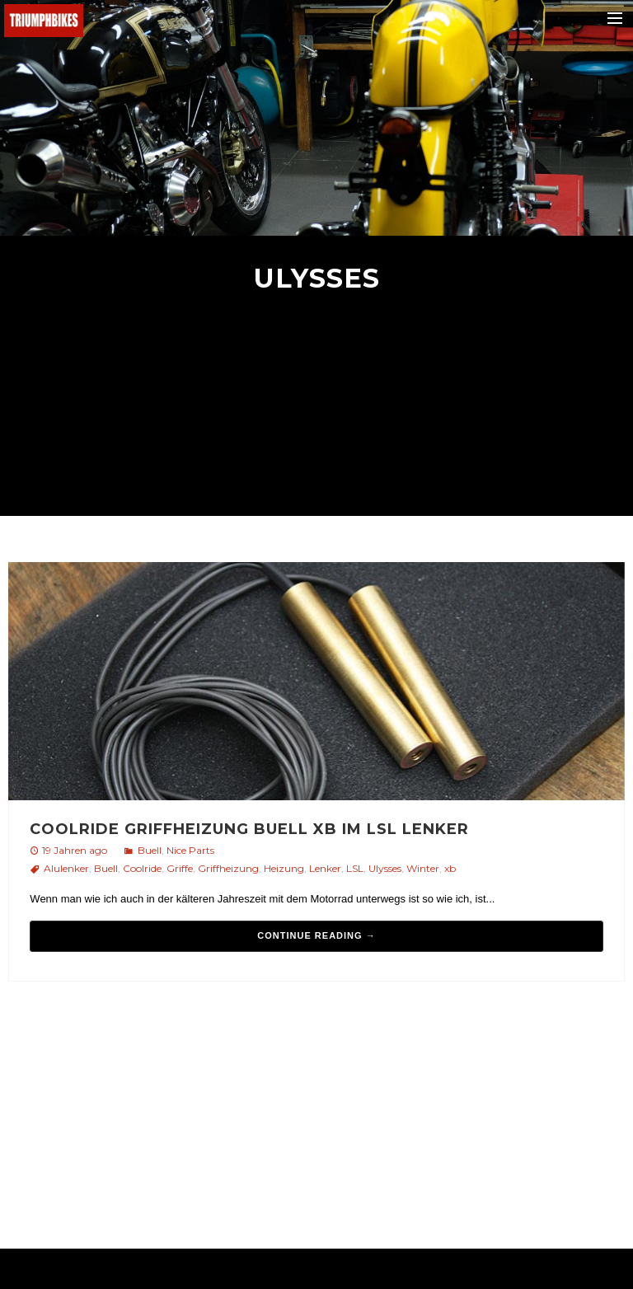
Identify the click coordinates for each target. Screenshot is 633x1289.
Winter (422, 868)
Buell (150, 850)
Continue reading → (316, 935)
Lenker (325, 868)
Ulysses (384, 868)
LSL (354, 868)
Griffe (179, 868)
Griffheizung (228, 868)
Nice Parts (190, 850)
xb (450, 868)
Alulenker (66, 868)
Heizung (284, 868)
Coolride (142, 868)
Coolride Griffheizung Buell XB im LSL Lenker (249, 829)
